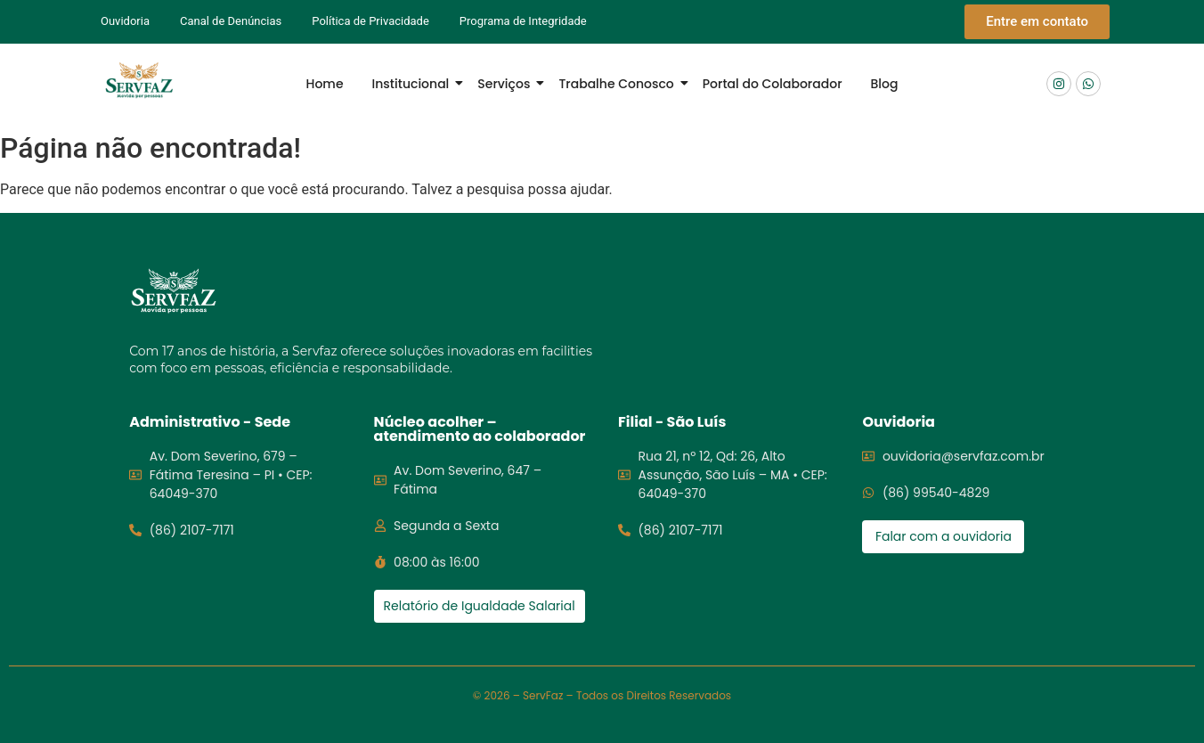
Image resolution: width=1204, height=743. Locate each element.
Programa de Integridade (523, 21)
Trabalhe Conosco (619, 84)
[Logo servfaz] (173, 290)
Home (325, 84)
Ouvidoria (125, 21)
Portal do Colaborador (772, 84)
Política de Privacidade (370, 21)
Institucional (414, 84)
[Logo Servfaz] (139, 80)
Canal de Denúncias (230, 21)
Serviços (507, 84)
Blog (885, 84)
